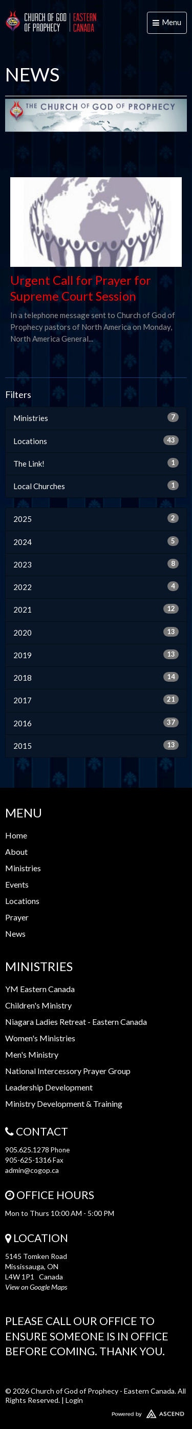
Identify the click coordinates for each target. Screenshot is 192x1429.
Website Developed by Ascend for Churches (96, 1411)
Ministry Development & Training (63, 1103)
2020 (96, 632)
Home (16, 835)
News (15, 933)
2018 (96, 677)
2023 (96, 564)
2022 (96, 586)
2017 (96, 700)
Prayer (17, 917)
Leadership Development (49, 1087)
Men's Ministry (31, 1054)
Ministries (96, 417)
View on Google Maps (36, 1287)
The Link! (96, 463)
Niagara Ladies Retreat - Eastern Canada (76, 1021)
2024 (96, 541)
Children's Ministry (38, 1005)
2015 (96, 745)
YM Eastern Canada (40, 989)
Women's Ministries (40, 1038)
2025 (96, 518)
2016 (96, 723)
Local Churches (96, 485)
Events (17, 884)
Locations (96, 440)
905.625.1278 (27, 1149)
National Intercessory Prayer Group (68, 1071)
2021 (96, 609)
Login (74, 1400)
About (16, 851)
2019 (96, 654)
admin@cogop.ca (32, 1170)
